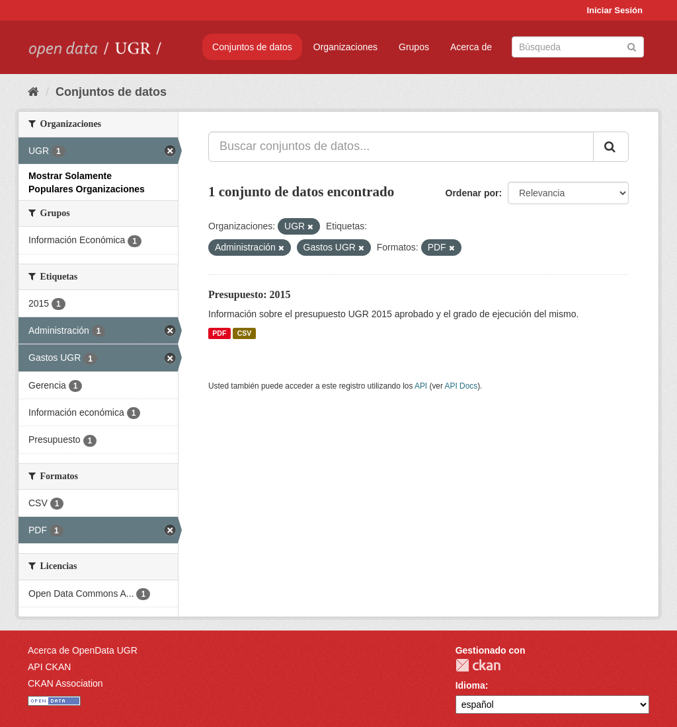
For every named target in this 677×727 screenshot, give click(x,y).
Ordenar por (472, 193)
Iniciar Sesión (614, 10)
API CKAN (49, 667)
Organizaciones (345, 47)
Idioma (470, 685)
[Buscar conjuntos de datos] (578, 46)
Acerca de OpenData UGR (83, 650)
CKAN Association (65, 683)
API (421, 386)
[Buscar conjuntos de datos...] (401, 147)
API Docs (461, 386)
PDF (219, 333)
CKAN (478, 665)
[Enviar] (631, 46)
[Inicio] (33, 91)
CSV (244, 333)
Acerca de (471, 47)
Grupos (414, 47)
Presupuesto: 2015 (249, 294)
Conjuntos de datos (252, 47)
